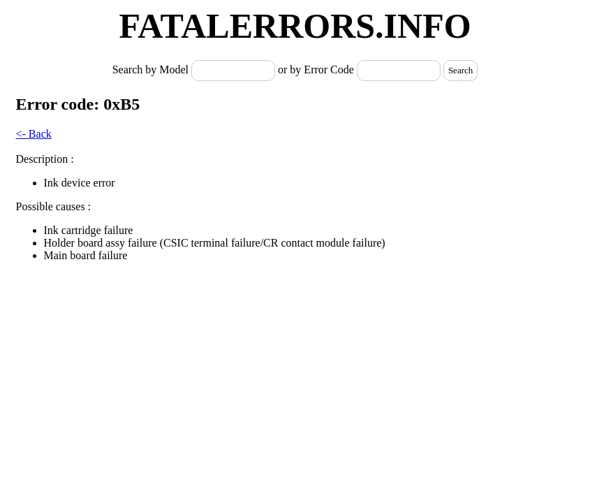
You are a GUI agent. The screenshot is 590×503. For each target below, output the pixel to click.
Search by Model (151, 69)
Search (460, 70)
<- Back (34, 134)
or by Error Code (316, 69)
